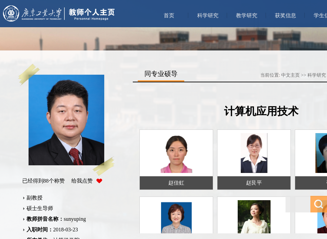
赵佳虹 (176, 183)
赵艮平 (254, 183)
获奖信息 (285, 15)
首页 (169, 15)
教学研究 (246, 15)
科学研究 (207, 15)
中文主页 (290, 75)
